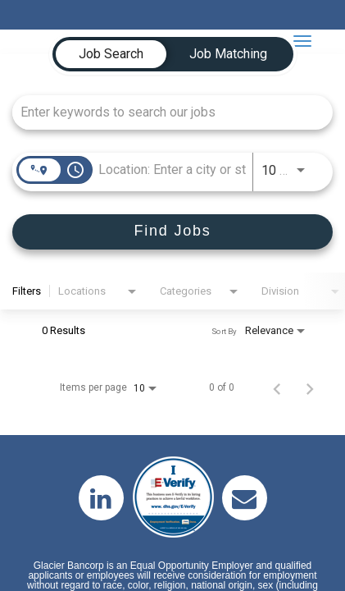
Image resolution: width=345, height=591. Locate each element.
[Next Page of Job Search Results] (309, 387)
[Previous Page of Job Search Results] (277, 387)
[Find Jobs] (172, 232)
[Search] (172, 232)
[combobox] (164, 112)
